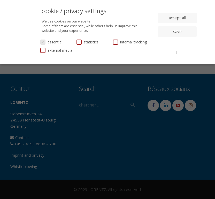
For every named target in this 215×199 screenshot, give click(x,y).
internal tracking (130, 42)
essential (51, 42)
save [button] (177, 31)
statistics (87, 42)
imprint (183, 52)
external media (56, 50)
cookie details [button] (171, 48)
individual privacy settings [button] (177, 42)
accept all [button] (177, 18)
